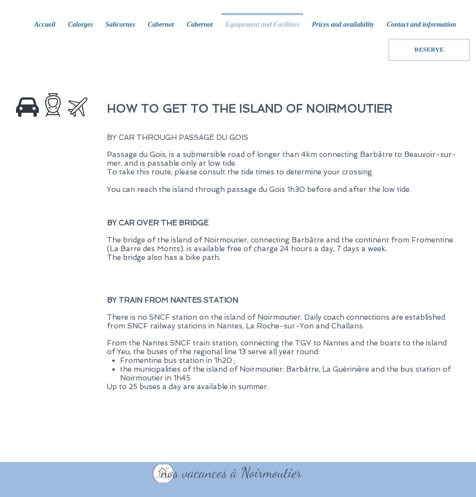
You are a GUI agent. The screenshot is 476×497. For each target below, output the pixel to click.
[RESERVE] (429, 50)
